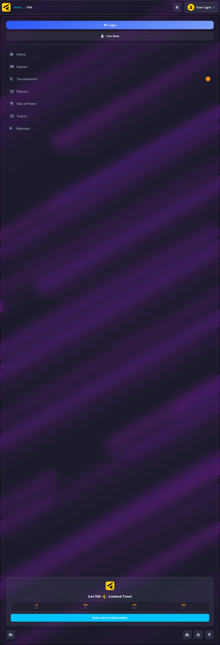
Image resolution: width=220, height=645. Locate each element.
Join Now (110, 36)
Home (18, 7)
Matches (20, 128)
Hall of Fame (23, 103)
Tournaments (110, 79)
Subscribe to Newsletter (110, 617)
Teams (18, 116)
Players (19, 91)
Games (18, 67)
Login (110, 25)
